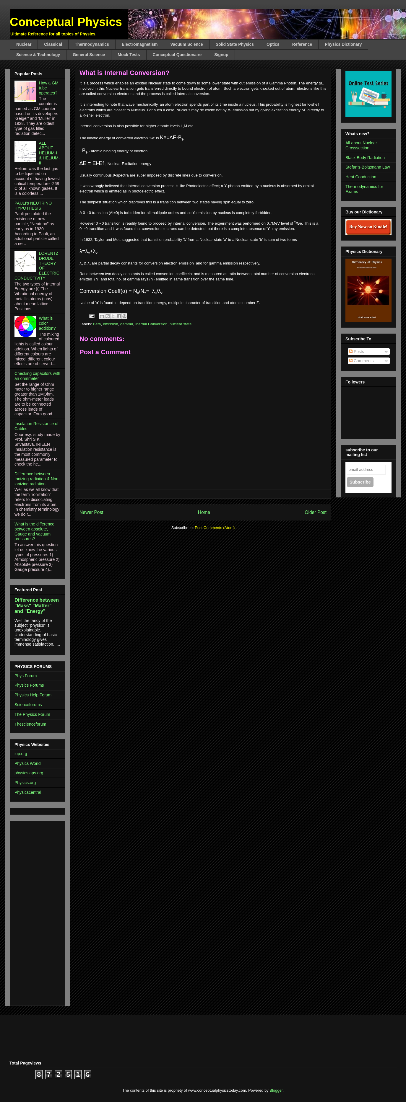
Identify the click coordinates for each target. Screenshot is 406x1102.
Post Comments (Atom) (215, 527)
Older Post (316, 512)
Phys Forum (25, 675)
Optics (273, 44)
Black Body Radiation (365, 157)
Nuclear (23, 44)
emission (110, 324)
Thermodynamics (92, 44)
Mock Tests (129, 54)
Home (204, 512)
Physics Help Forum (32, 695)
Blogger (275, 1090)
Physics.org (25, 782)
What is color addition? (47, 323)
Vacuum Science (186, 44)
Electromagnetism (139, 44)
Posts (356, 351)
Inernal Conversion (151, 324)
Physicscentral (27, 792)
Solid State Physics (235, 44)
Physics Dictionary (343, 44)
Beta (97, 324)
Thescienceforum (30, 724)
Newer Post (91, 512)
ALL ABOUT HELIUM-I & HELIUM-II (49, 153)
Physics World (27, 763)
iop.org (20, 753)
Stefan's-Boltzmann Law (367, 167)
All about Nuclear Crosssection (361, 145)
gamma (126, 324)
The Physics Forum (32, 714)
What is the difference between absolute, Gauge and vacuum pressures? (34, 531)
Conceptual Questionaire (177, 54)
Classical (53, 44)
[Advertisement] (32, 911)
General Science (89, 54)
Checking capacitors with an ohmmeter (37, 376)
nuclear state (180, 324)
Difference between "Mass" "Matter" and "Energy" (36, 605)
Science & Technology (38, 54)
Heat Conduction (360, 176)
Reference (302, 44)
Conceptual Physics (66, 21)
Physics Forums (29, 685)
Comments (361, 360)
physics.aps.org (28, 772)
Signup (221, 54)
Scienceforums (28, 704)
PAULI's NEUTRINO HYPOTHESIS (33, 205)
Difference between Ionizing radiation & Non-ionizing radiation (37, 478)
